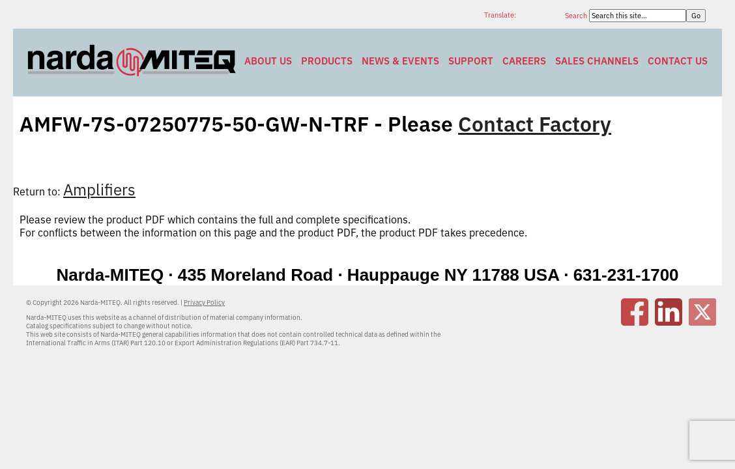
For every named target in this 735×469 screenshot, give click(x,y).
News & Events (400, 61)
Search (577, 15)
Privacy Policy (204, 302)
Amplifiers (99, 189)
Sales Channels (597, 61)
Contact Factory (534, 123)
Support (470, 61)
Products (327, 61)
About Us (268, 61)
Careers (524, 61)
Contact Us (678, 61)
